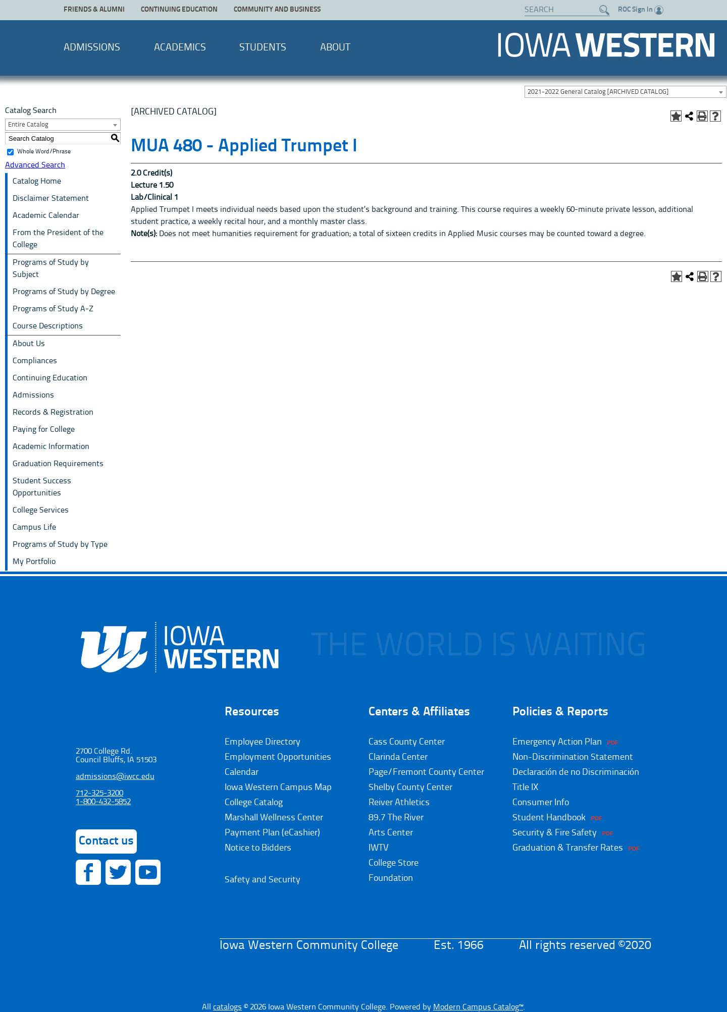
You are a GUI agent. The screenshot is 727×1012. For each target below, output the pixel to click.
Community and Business (277, 10)
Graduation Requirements (58, 464)
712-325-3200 (99, 794)
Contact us (106, 841)
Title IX (525, 787)
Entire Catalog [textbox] (28, 125)
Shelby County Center (410, 787)
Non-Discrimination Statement (572, 757)
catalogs (227, 1007)
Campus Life (34, 528)
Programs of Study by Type (60, 545)
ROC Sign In (640, 10)
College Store (394, 863)
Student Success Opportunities (42, 487)
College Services (41, 511)
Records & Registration (53, 413)
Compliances (35, 361)
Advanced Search (35, 165)
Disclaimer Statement (51, 199)
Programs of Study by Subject (51, 269)
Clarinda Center (398, 757)
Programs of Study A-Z (53, 309)
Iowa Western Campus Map (278, 787)
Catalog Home (37, 182)
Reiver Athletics (399, 802)
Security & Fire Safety (554, 832)
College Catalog (254, 802)
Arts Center (391, 832)
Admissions (92, 48)
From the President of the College (58, 239)
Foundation (391, 878)
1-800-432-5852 (103, 802)
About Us (29, 344)
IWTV (379, 848)
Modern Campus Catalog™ (478, 1007)
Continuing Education (179, 10)
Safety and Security (262, 879)
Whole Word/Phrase (44, 152)
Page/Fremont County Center (426, 772)
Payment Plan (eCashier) (272, 832)
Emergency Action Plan (557, 742)
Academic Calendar (46, 216)
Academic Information (51, 447)
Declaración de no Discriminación (575, 772)
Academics (180, 48)
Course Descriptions (48, 326)
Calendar (241, 772)
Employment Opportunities (278, 757)
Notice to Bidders (258, 848)
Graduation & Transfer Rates (567, 848)
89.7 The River (396, 817)
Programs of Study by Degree (64, 292)
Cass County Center (407, 742)
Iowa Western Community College (606, 45)
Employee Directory (262, 742)
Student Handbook (549, 817)
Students (262, 48)
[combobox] (625, 92)
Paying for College (44, 430)
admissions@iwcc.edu (115, 777)
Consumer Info (540, 802)
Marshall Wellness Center (274, 817)
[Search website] (562, 10)
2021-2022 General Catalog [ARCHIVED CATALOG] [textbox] (598, 92)
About (335, 48)
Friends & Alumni (94, 10)
